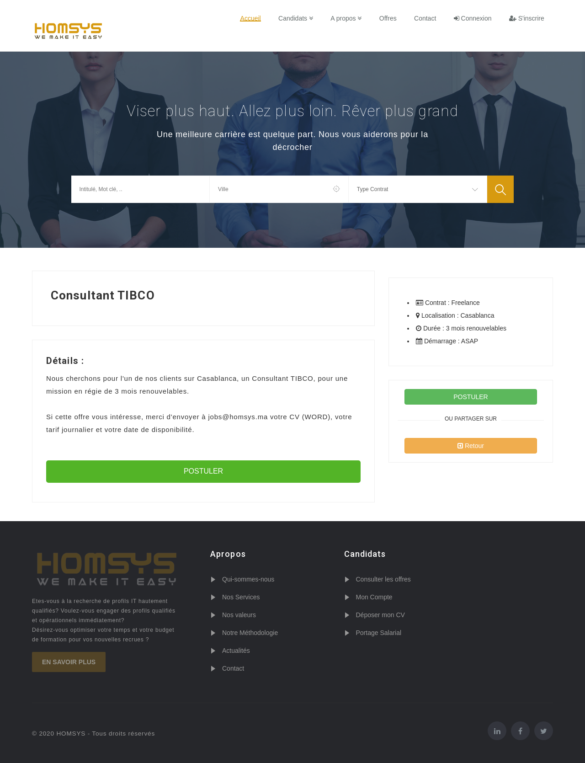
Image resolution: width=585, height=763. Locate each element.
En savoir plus (69, 662)
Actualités (236, 650)
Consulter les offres (383, 579)
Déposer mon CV (380, 615)
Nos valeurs (239, 615)
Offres (388, 18)
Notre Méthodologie (250, 632)
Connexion (473, 18)
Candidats (296, 18)
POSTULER (203, 471)
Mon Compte (374, 597)
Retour (470, 445)
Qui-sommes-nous (248, 579)
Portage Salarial (379, 632)
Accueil (251, 18)
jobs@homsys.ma (238, 417)
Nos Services (241, 597)
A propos (346, 18)
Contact (425, 18)
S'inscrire (526, 18)
